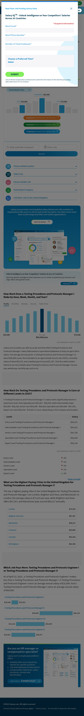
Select (11, 62)
